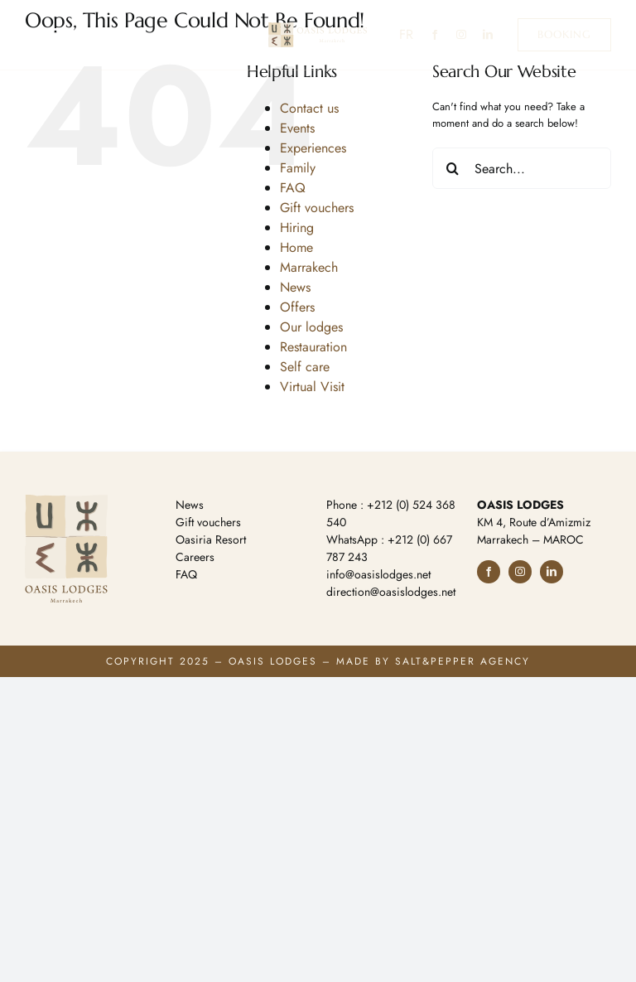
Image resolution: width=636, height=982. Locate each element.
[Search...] (521, 168)
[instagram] (461, 35)
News (295, 287)
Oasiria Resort (211, 539)
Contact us (309, 108)
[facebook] (435, 35)
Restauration (313, 346)
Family (298, 167)
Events (297, 128)
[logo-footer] (66, 500)
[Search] (453, 168)
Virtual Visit (312, 386)
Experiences (313, 147)
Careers (195, 557)
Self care (305, 366)
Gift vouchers (317, 207)
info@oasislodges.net (378, 574)
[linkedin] (488, 35)
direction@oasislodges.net (390, 591)
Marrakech (309, 267)
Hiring (297, 227)
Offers (297, 307)
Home (296, 247)
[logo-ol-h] (317, 28)
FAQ (293, 187)
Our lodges (311, 326)
